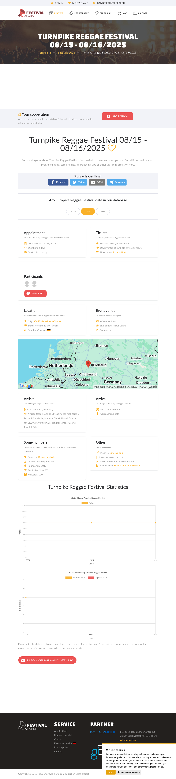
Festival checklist (63, 735)
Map (125, 13)
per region (106, 13)
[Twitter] (78, 182)
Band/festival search (109, 2)
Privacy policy (61, 747)
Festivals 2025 (66, 52)
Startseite (45, 52)
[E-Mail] (97, 182)
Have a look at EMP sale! (127, 465)
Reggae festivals (46, 457)
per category (81, 13)
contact (142, 13)
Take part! (35, 293)
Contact (58, 739)
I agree (111, 772)
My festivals (78, 2)
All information (128, 740)
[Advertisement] (88, 86)
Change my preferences (128, 772)
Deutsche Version (65, 743)
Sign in (57, 2)
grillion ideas (74, 773)
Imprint (58, 751)
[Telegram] (117, 182)
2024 (73, 211)
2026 (102, 211)
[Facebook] (58, 182)
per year (58, 13)
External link (119, 252)
